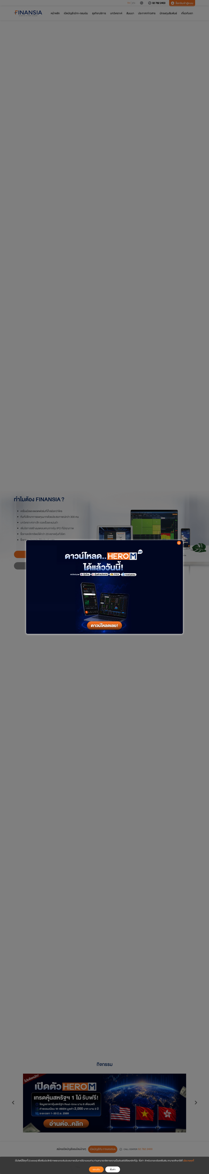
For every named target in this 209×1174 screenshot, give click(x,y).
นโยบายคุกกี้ (188, 1160)
